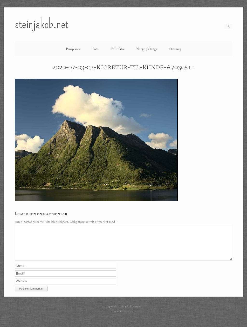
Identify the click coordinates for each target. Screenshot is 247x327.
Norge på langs (146, 49)
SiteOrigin (130, 317)
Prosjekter (73, 49)
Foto (95, 49)
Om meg (175, 49)
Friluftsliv (117, 49)
